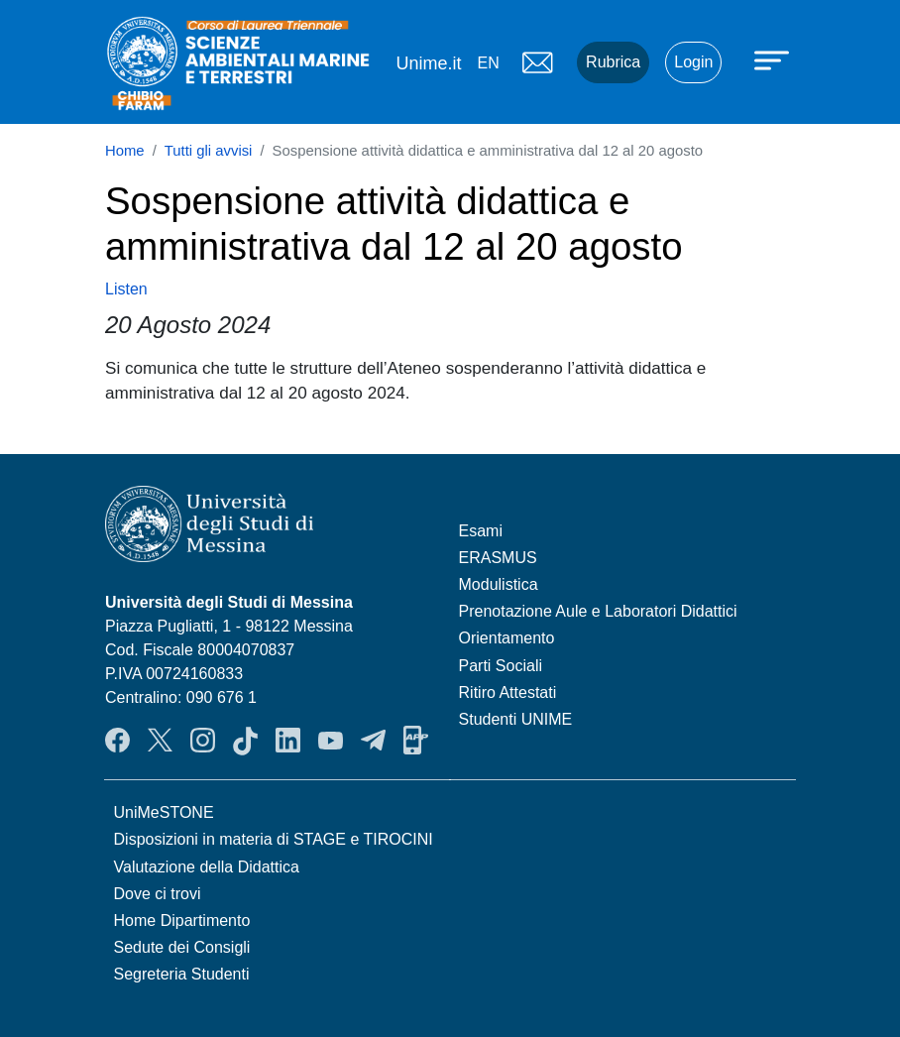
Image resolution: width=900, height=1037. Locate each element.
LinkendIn (288, 740)
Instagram (202, 740)
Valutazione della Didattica (206, 867)
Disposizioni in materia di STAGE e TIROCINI (273, 839)
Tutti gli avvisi (209, 151)
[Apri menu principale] (774, 59)
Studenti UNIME (516, 719)
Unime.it (428, 63)
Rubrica (613, 62)
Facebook (117, 740)
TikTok (245, 740)
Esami (481, 530)
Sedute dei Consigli (182, 947)
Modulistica (498, 584)
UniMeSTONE (164, 812)
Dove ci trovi (157, 893)
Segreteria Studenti (182, 974)
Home (125, 151)
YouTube (330, 740)
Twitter (160, 740)
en (488, 63)
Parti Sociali (500, 665)
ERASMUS (498, 557)
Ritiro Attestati (508, 692)
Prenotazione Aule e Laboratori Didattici (598, 611)
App (415, 740)
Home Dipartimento (182, 920)
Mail (537, 62)
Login (693, 62)
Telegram (373, 740)
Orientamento (507, 638)
